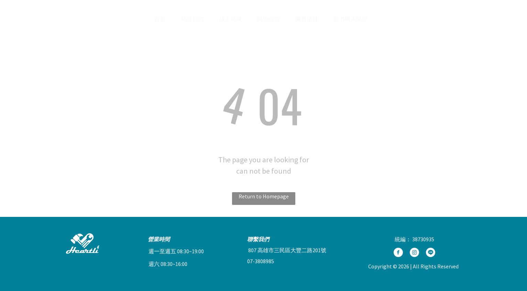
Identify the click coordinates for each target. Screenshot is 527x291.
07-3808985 (260, 261)
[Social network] (472, 19)
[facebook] (398, 253)
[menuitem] (162, 19)
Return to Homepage (264, 196)
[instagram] (414, 253)
